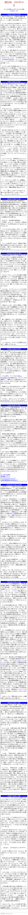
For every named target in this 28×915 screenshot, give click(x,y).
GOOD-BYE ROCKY (8, 59)
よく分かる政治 (5, 474)
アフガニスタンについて (8, 478)
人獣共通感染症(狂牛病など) (9, 480)
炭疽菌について (5, 476)
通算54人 (14, 511)
